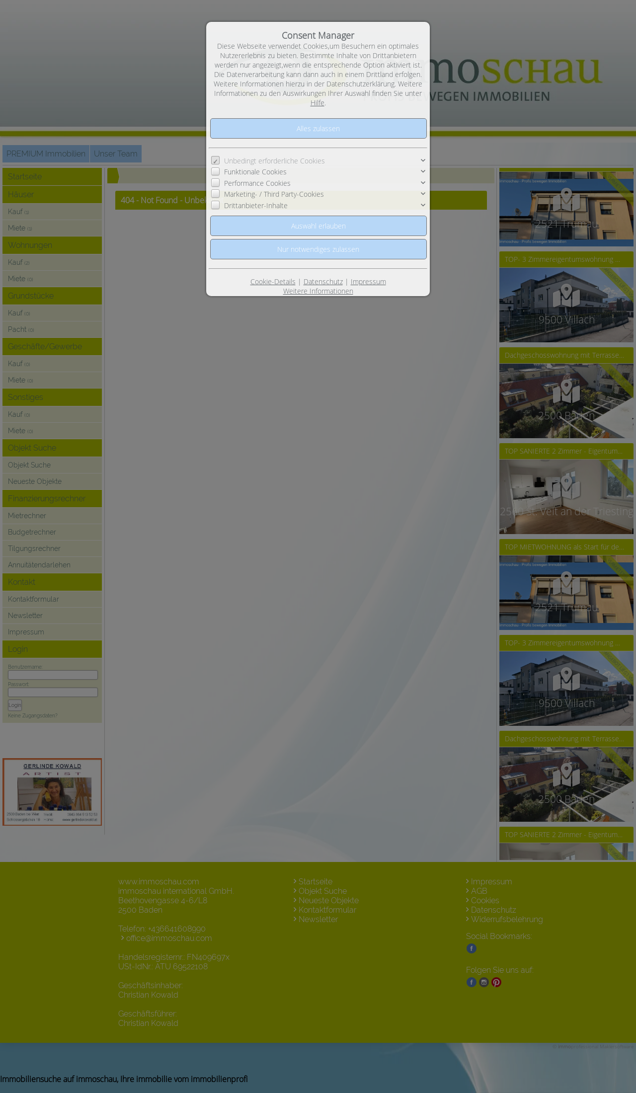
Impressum (368, 281)
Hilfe (317, 102)
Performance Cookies (257, 183)
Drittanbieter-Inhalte (256, 205)
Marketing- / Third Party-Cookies (274, 194)
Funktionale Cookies (255, 171)
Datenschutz (323, 281)
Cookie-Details (273, 281)
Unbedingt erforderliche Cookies (274, 160)
